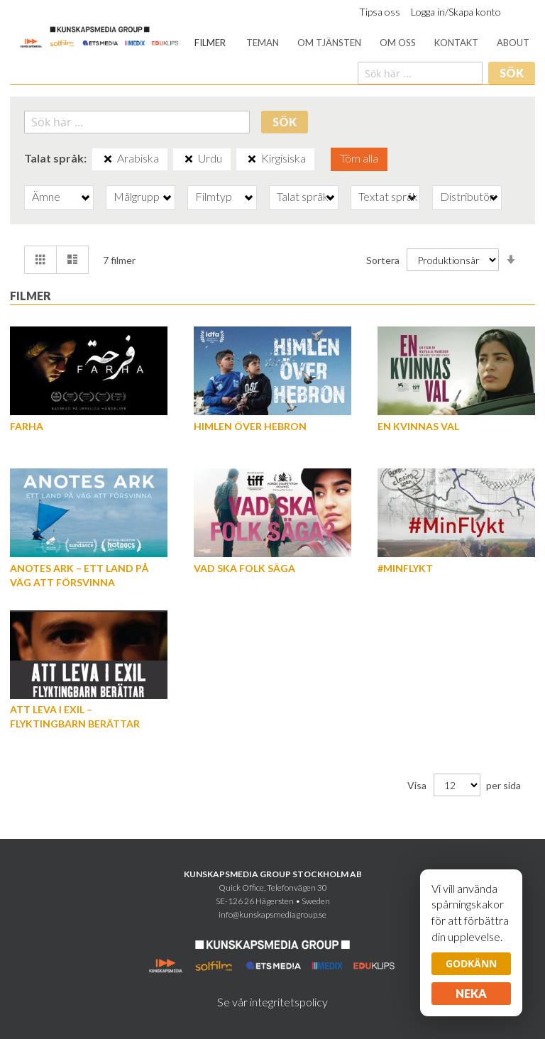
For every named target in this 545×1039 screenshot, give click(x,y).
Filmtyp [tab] (213, 196)
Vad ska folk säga (244, 568)
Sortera (383, 260)
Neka (471, 993)
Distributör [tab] (467, 196)
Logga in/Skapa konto (456, 12)
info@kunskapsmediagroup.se (272, 914)
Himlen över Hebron (250, 426)
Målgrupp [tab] (137, 196)
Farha (26, 426)
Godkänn (471, 963)
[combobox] (420, 73)
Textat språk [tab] (388, 196)
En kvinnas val (418, 426)
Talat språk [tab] (303, 196)
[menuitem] (210, 43)
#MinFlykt (405, 568)
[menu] (362, 43)
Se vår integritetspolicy (272, 1001)
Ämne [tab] (46, 196)
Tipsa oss (379, 12)
